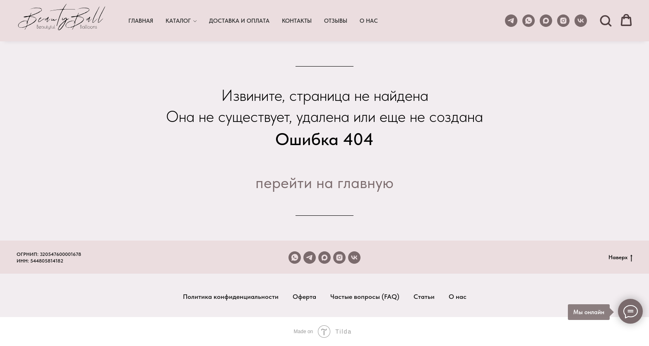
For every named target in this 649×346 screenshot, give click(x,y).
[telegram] (511, 20)
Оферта (304, 297)
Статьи (424, 297)
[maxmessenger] (546, 20)
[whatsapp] (528, 20)
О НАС (369, 20)
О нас (457, 297)
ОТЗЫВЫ (335, 20)
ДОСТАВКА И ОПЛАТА (239, 20)
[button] (605, 20)
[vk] (580, 20)
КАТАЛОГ (178, 20)
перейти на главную (324, 182)
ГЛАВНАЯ (140, 20)
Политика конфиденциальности (231, 297)
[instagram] (563, 20)
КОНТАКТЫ (297, 20)
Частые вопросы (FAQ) (364, 297)
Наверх (620, 257)
